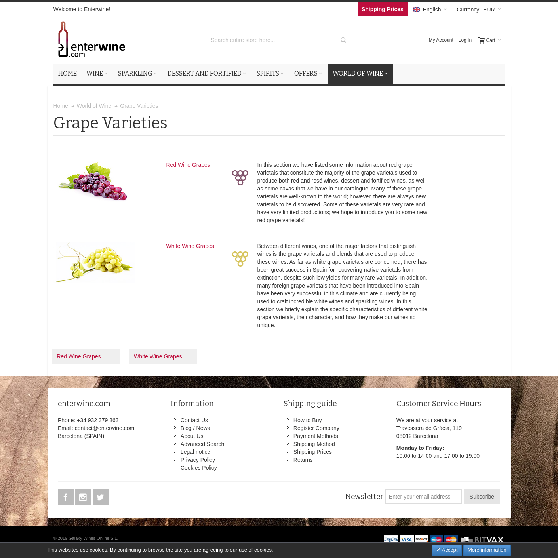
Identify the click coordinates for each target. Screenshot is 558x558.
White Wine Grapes (190, 246)
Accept (449, 550)
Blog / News (195, 428)
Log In (465, 40)
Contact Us (194, 420)
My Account (441, 40)
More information (487, 550)
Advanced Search (203, 444)
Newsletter (364, 496)
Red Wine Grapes (188, 165)
